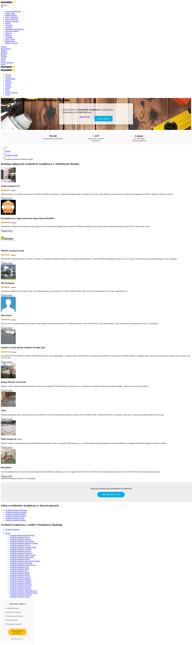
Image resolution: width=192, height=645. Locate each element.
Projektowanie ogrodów (12, 612)
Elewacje (8, 33)
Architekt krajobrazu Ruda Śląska (21, 557)
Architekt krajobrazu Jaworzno (20, 549)
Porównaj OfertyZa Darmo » (17, 632)
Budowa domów (11, 15)
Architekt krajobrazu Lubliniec (20, 581)
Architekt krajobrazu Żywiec (20, 597)
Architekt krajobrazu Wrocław (16, 512)
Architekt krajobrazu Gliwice (20, 545)
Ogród (3, 59)
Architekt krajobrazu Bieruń (19, 575)
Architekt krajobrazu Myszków (21, 585)
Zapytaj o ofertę (7, 199)
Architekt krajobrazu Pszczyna (20, 587)
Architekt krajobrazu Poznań (15, 516)
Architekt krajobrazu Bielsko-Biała (22, 535)
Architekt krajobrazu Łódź (14, 518)
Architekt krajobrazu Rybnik (20, 559)
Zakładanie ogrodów (11, 608)
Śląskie (7, 151)
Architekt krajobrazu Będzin (20, 573)
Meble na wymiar (11, 43)
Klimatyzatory (10, 41)
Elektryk (8, 35)
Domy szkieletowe (11, 17)
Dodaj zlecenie (85, 117)
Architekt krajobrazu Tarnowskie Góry (23, 591)
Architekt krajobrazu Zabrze (20, 569)
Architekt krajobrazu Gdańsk (15, 520)
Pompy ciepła (10, 13)
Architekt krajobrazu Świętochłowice (23, 565)
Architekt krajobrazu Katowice (20, 551)
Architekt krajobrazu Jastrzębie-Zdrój (23, 547)
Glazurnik (8, 25)
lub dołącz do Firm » (17, 639)
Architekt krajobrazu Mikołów (20, 583)
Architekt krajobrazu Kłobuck (20, 579)
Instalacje (4, 53)
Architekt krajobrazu (12, 529)
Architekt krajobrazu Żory (19, 571)
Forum (3, 64)
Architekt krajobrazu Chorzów (20, 539)
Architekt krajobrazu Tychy (19, 567)
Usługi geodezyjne (11, 620)
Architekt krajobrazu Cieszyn (20, 577)
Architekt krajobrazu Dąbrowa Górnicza (24, 543)
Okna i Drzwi (10, 39)
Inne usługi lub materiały (13, 624)
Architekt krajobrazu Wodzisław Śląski (23, 593)
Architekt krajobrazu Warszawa (16, 510)
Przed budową (6, 49)
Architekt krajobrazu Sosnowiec (21, 563)
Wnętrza (4, 57)
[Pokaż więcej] (2, 197)
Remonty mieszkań (12, 21)
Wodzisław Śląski (11, 155)
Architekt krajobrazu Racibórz (20, 589)
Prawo (3, 61)
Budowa (4, 51)
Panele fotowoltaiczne (13, 11)
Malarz (7, 23)
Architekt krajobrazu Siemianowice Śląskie (25, 561)
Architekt (8, 27)
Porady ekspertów (7, 62)
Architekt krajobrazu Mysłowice (21, 553)
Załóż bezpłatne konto (111, 494)
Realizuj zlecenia (103, 118)
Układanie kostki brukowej (14, 29)
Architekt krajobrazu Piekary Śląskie (23, 555)
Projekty (4, 47)
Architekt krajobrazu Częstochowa (22, 541)
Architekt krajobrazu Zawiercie (21, 595)
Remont (3, 55)
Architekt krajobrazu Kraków (15, 514)
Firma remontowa (11, 19)
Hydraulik (8, 37)
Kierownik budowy (12, 31)
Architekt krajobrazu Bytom (19, 537)
